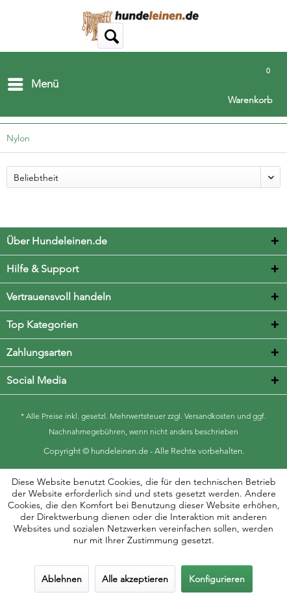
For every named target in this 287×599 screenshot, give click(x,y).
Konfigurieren (217, 579)
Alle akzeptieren (135, 579)
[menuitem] (32, 84)
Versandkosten (209, 416)
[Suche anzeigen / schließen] (110, 36)
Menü (33, 82)
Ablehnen (62, 579)
